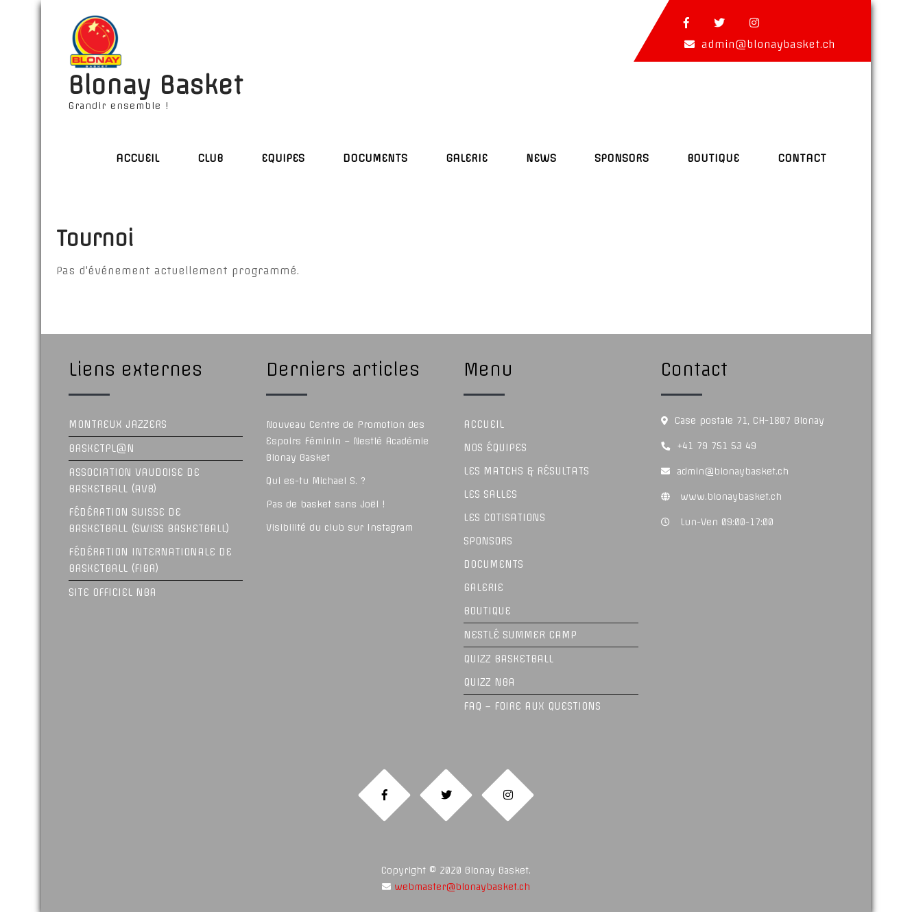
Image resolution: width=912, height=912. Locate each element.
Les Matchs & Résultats (526, 471)
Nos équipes (495, 448)
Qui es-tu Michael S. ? (315, 480)
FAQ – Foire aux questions (532, 706)
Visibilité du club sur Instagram (339, 527)
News (541, 158)
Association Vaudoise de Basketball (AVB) (134, 480)
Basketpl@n (101, 448)
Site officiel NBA (112, 592)
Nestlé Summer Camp (520, 635)
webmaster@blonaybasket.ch (460, 886)
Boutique (713, 158)
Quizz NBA (489, 682)
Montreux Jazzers (118, 424)
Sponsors (622, 158)
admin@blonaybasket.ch (768, 44)
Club (210, 158)
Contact (802, 158)
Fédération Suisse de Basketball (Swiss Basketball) (149, 520)
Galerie (467, 158)
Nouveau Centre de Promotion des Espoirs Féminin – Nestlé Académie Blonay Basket (347, 441)
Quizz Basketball (508, 659)
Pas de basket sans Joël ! (325, 504)
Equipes (282, 158)
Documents (375, 158)
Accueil (137, 158)
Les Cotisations (504, 518)
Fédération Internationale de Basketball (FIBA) (150, 560)
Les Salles (490, 494)
